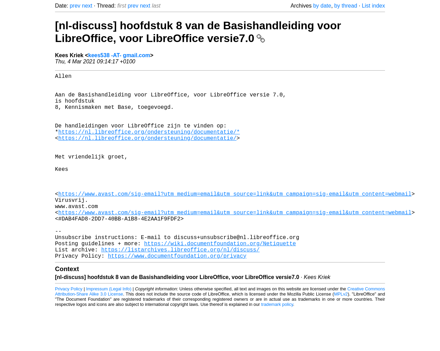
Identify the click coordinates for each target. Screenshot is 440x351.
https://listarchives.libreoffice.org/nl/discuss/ (180, 289)
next (87, 6)
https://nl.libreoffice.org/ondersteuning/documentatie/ (147, 153)
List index (373, 6)
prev (75, 6)
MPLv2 (341, 335)
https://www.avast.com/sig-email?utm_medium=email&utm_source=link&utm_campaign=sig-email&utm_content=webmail (234, 221)
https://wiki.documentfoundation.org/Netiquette (220, 282)
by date (322, 6)
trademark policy (277, 345)
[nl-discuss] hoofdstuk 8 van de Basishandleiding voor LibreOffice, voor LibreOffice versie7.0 (198, 31)
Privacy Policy (68, 330)
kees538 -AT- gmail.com (119, 55)
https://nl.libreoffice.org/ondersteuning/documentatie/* (149, 145)
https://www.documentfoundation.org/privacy (177, 297)
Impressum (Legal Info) (108, 330)
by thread (345, 6)
